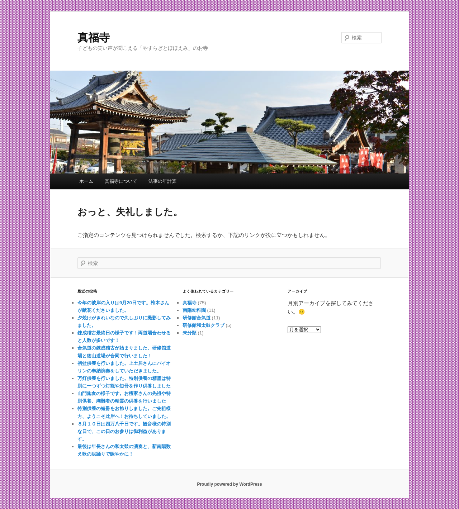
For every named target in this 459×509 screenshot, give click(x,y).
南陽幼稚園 (194, 310)
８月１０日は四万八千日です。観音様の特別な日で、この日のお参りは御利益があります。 (124, 431)
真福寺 (93, 37)
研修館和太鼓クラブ (203, 325)
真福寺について (121, 181)
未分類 (190, 333)
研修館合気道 (196, 317)
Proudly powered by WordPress (229, 484)
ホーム (86, 181)
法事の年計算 (162, 181)
